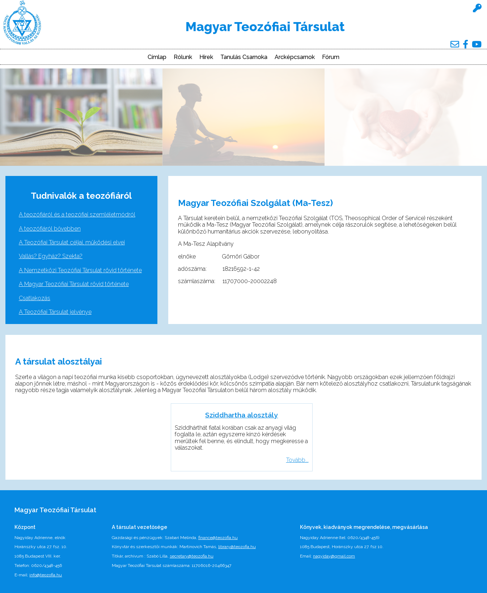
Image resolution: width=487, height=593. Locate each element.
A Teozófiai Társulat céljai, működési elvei (72, 242)
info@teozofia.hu (45, 574)
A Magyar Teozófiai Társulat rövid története (74, 284)
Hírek (206, 57)
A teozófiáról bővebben (50, 228)
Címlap (157, 57)
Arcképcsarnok (295, 57)
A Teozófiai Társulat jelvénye (55, 311)
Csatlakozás (34, 298)
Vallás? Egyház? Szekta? (50, 256)
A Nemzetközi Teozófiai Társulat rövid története (80, 270)
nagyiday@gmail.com (334, 556)
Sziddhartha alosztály (241, 415)
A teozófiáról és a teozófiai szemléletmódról (77, 214)
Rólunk (183, 57)
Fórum (330, 57)
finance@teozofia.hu (218, 537)
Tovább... (297, 460)
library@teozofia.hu (237, 546)
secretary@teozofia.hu (191, 556)
